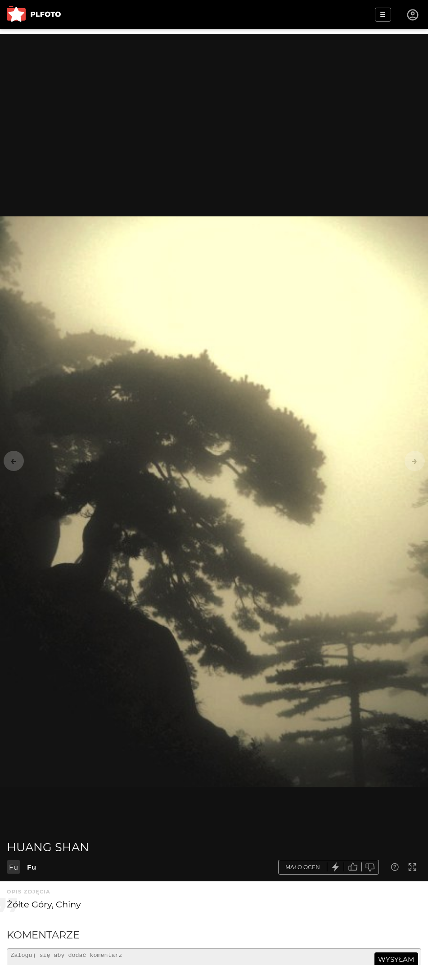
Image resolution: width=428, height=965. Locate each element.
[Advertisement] (214, 97)
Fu (13, 867)
